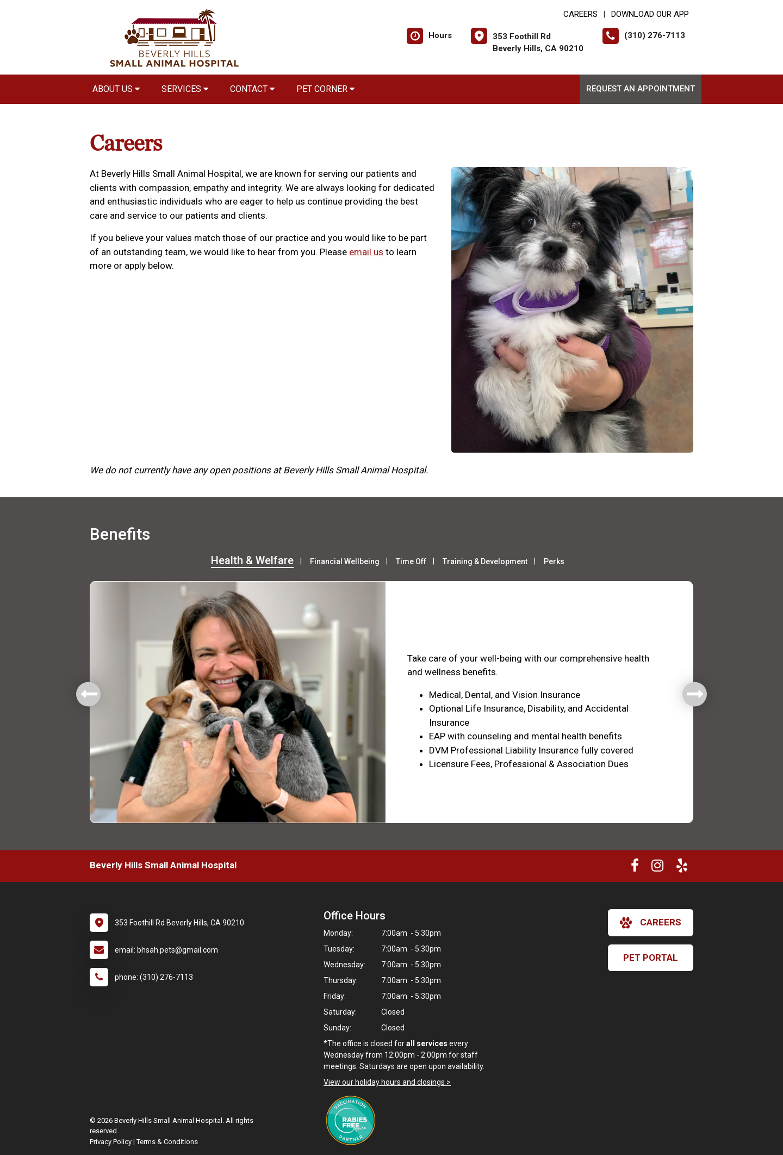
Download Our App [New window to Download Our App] (650, 14)
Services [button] (184, 89)
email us (366, 251)
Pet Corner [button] (325, 89)
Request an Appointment (640, 89)
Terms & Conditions (167, 1142)
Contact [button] (252, 89)
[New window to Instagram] (657, 867)
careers (650, 923)
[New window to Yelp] (681, 867)
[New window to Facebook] (634, 867)
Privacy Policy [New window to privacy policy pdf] (111, 1142)
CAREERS (580, 14)
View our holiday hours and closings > (387, 1082)
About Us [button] (116, 89)
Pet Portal (650, 957)
